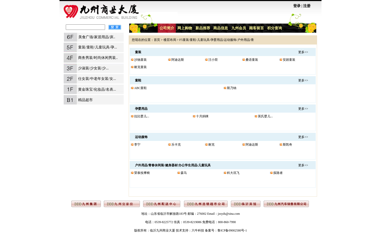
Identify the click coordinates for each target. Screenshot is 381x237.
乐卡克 (176, 144)
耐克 (211, 144)
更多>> (303, 52)
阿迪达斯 (177, 60)
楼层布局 (170, 40)
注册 (307, 6)
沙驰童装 (140, 60)
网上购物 (184, 28)
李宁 (137, 144)
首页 (157, 40)
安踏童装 (289, 60)
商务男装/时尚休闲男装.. (98, 58)
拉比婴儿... (141, 116)
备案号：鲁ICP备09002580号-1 (226, 230)
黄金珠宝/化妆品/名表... (97, 89)
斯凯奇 (287, 144)
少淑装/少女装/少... (93, 68)
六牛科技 (198, 230)
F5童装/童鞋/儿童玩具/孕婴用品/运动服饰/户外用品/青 (216, 40)
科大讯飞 (233, 173)
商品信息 (220, 28)
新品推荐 (202, 28)
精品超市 (85, 100)
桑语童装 (252, 60)
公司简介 (167, 28)
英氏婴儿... (265, 116)
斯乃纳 (231, 88)
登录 (297, 6)
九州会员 (238, 28)
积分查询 (274, 28)
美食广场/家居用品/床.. (96, 37)
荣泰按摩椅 (142, 173)
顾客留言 (256, 28)
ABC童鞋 (140, 88)
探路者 (278, 173)
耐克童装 (140, 67)
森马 (184, 173)
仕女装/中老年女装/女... (97, 79)
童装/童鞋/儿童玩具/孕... (97, 47)
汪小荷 (213, 60)
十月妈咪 (202, 116)
